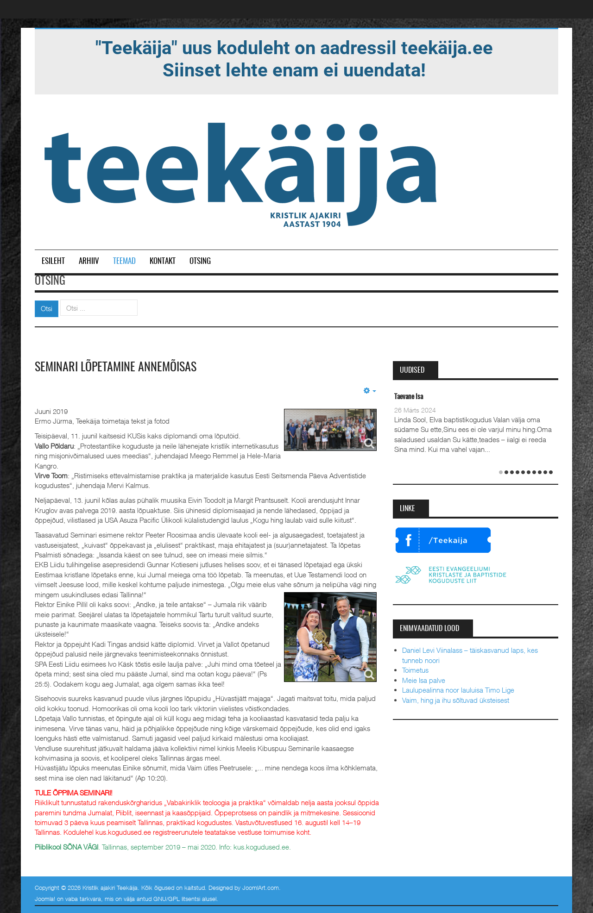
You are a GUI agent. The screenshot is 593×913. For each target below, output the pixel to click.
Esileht (53, 261)
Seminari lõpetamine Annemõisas (115, 368)
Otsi (46, 308)
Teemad (124, 261)
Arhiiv (89, 261)
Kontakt (163, 261)
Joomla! (45, 898)
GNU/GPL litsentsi (176, 898)
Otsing (200, 261)
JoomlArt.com (260, 887)
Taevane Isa (408, 397)
